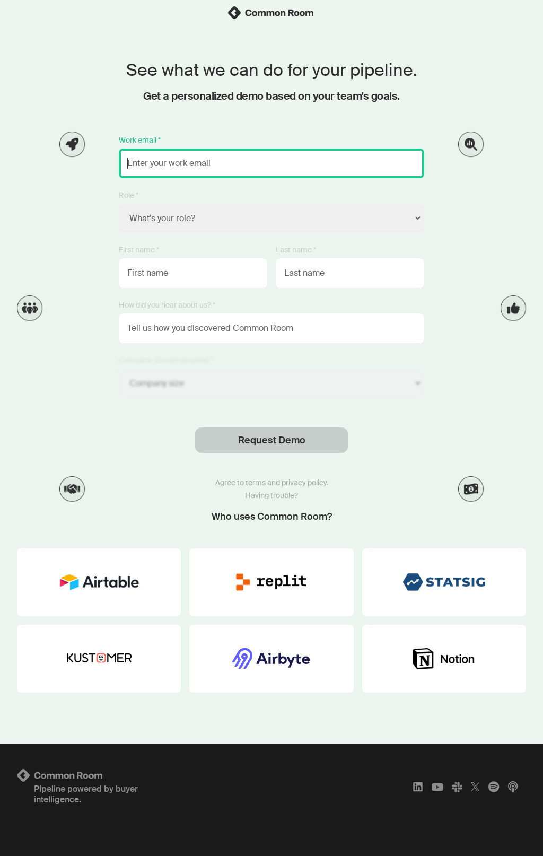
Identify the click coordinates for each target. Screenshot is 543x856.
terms (256, 482)
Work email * (140, 140)
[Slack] (457, 787)
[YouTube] (437, 787)
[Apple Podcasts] (513, 787)
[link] (271, 12)
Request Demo (271, 440)
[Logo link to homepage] (101, 775)
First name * (139, 250)
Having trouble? (271, 495)
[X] (475, 787)
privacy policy (304, 482)
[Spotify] (493, 787)
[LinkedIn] (418, 787)
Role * (128, 195)
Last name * (296, 250)
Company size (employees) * (166, 360)
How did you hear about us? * (167, 305)
